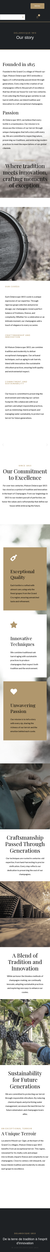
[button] (3, 444)
